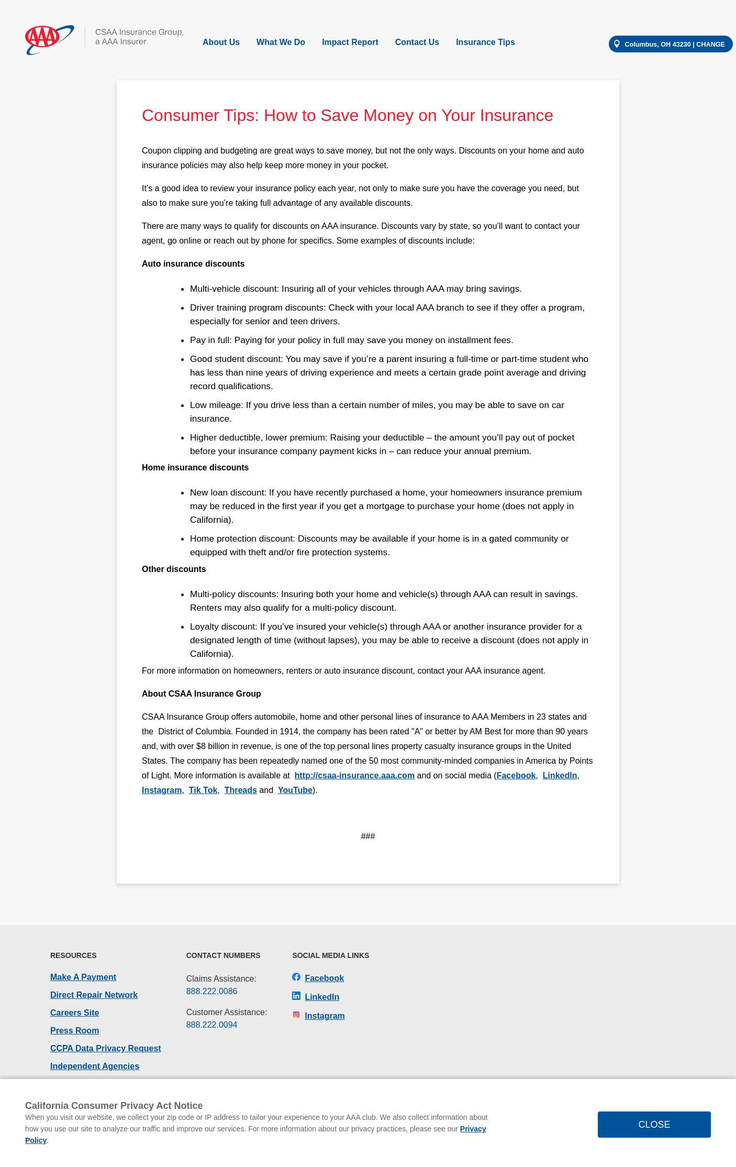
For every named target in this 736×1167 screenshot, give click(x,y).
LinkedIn (560, 775)
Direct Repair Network (94, 994)
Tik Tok (203, 790)
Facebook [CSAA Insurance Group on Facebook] (318, 978)
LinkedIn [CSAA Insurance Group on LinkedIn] (315, 997)
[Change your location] (671, 44)
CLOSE (654, 1124)
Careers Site (74, 1012)
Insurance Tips (485, 42)
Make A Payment (83, 977)
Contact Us (417, 42)
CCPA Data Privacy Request (105, 1048)
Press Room (74, 1030)
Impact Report (350, 42)
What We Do (281, 42)
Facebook (516, 775)
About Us (221, 42)
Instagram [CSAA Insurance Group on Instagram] (318, 1015)
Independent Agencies (94, 1066)
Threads (241, 790)
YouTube (295, 790)
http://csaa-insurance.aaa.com (355, 775)
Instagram (162, 790)
